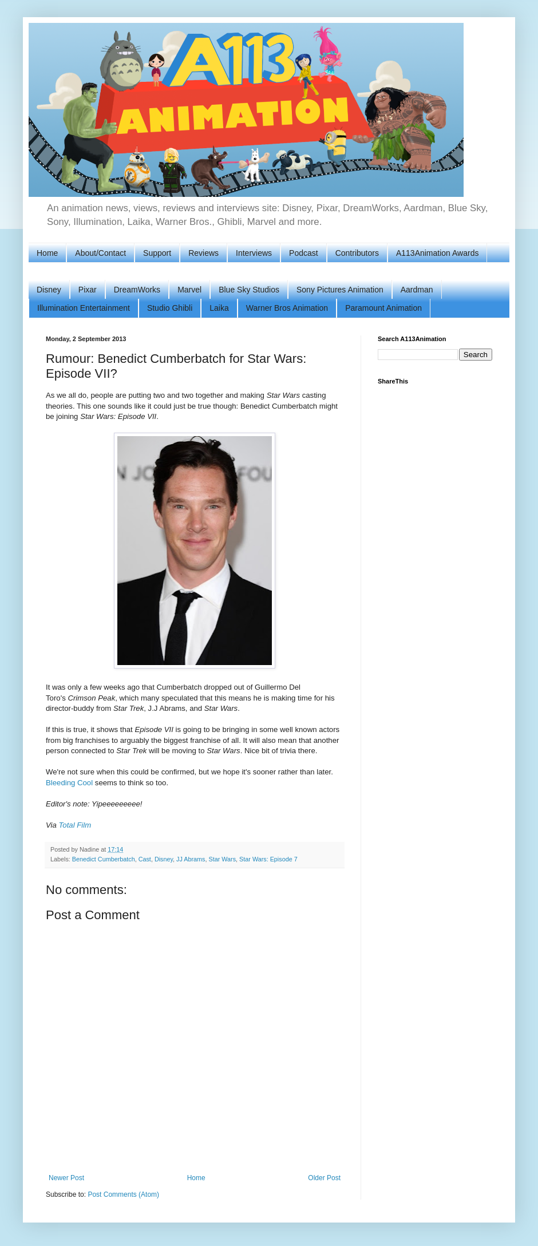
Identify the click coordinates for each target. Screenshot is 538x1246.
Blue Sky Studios (249, 289)
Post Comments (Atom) (123, 1194)
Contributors (357, 253)
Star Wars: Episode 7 (268, 859)
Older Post (324, 1178)
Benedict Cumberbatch (103, 859)
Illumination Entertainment (83, 308)
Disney (49, 289)
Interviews (254, 253)
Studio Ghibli (169, 308)
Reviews (203, 253)
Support (157, 253)
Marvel (189, 289)
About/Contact (100, 253)
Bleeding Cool (69, 782)
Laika (218, 308)
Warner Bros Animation (287, 308)
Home (47, 253)
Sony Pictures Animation (339, 289)
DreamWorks (137, 289)
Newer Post (66, 1178)
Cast (145, 859)
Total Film (75, 825)
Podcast (303, 253)
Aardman (417, 289)
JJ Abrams (190, 859)
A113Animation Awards (437, 253)
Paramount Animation (383, 308)
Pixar (87, 289)
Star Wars (222, 859)
